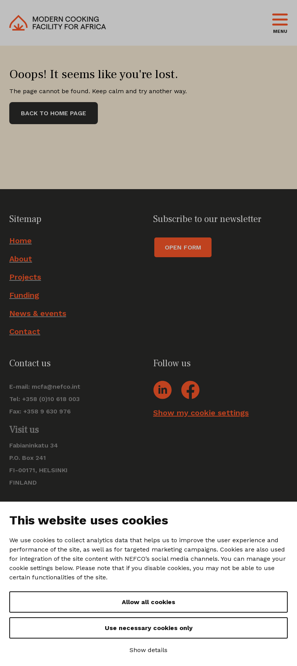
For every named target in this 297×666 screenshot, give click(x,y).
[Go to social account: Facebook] (190, 389)
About (20, 258)
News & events (37, 313)
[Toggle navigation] (280, 23)
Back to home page (53, 113)
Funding (24, 295)
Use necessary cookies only (149, 628)
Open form (183, 247)
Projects (25, 277)
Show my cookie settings (201, 412)
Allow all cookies (148, 602)
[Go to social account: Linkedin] (162, 389)
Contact (24, 331)
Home (20, 240)
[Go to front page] (57, 23)
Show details (148, 650)
